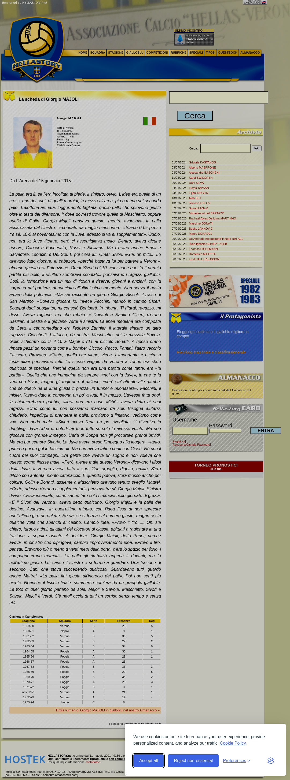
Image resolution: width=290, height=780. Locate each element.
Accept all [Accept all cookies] (148, 760)
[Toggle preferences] (236, 760)
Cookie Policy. (233, 743)
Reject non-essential (193, 760)
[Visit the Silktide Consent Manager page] (270, 760)
